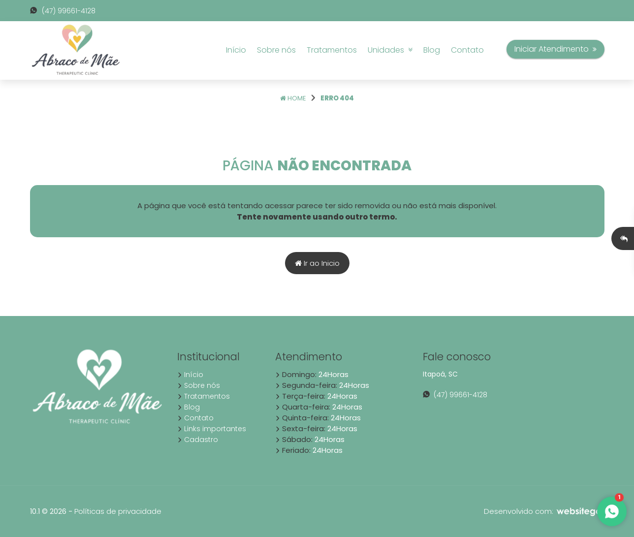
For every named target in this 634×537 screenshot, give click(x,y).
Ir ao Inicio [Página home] (317, 263)
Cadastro (197, 439)
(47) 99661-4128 (62, 11)
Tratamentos (332, 50)
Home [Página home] (293, 98)
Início (236, 50)
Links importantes (211, 429)
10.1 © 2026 (48, 511)
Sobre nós (276, 50)
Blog (431, 50)
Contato (467, 50)
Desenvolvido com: (544, 511)
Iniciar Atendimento (555, 49)
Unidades (390, 50)
